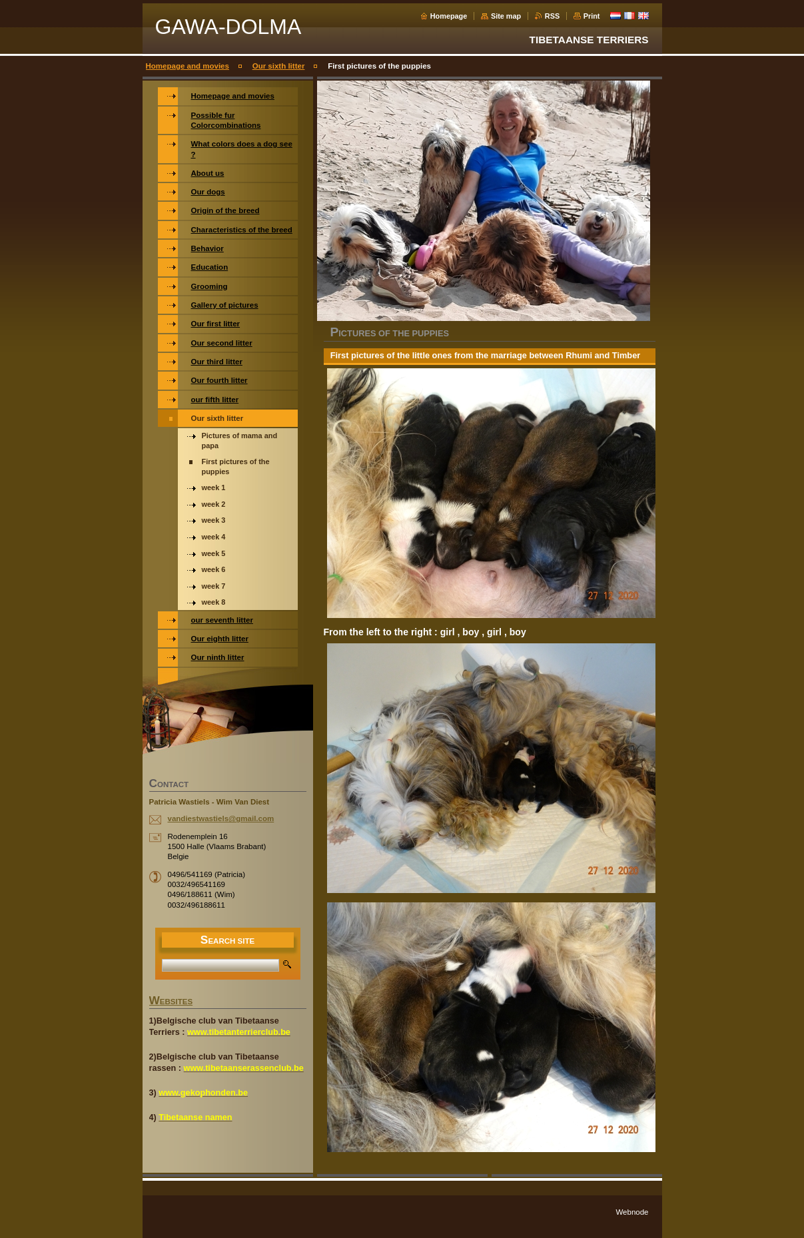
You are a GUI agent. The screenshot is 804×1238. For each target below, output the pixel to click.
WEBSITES (171, 1002)
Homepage (449, 16)
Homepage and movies (187, 66)
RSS (552, 16)
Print (592, 16)
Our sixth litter (278, 66)
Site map (506, 16)
